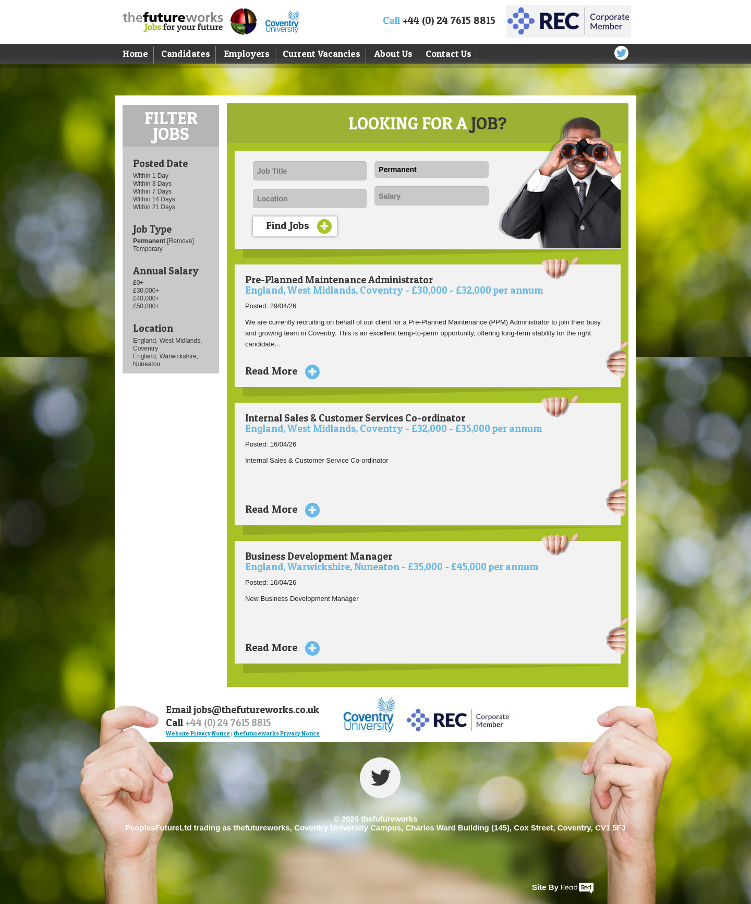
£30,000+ (146, 290)
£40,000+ (146, 298)
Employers (247, 53)
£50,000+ (146, 306)
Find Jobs (299, 226)
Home (135, 53)
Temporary (148, 248)
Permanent (150, 241)
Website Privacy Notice (198, 733)
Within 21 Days (154, 207)
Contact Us (448, 53)
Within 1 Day (150, 175)
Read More (278, 371)
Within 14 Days (154, 199)
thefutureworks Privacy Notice (277, 733)
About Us (393, 53)
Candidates (185, 53)
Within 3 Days (152, 183)
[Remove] (180, 241)
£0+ (138, 282)
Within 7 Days (152, 191)
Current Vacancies (321, 53)
